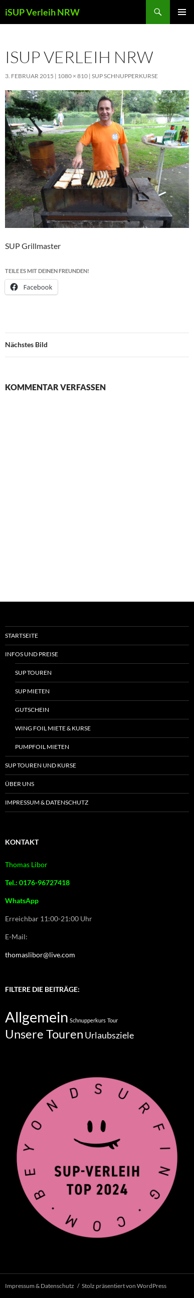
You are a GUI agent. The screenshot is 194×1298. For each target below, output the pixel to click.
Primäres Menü (182, 12)
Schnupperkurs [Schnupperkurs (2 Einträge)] (88, 1020)
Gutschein (32, 709)
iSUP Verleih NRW (42, 12)
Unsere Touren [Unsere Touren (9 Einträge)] (44, 1034)
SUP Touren (33, 672)
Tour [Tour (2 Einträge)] (112, 1020)
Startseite (21, 635)
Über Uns (19, 784)
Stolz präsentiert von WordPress (124, 1285)
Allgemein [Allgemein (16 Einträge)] (36, 1016)
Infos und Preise (31, 654)
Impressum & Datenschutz (46, 802)
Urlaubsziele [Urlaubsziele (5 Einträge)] (109, 1035)
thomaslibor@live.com (40, 954)
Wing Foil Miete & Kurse (53, 728)
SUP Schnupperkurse (125, 76)
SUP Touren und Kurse (40, 765)
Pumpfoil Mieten (42, 746)
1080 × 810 (73, 76)
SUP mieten (32, 691)
